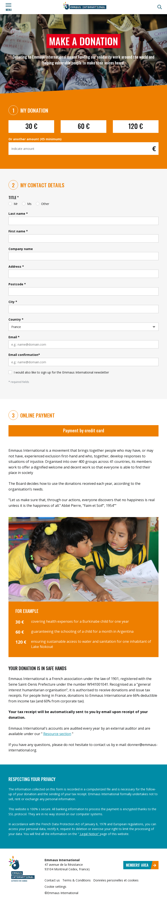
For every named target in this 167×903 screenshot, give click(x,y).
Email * (14, 337)
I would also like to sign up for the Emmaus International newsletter (61, 372)
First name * (18, 231)
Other (45, 204)
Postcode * (17, 284)
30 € (31, 126)
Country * (15, 319)
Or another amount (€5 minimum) (35, 139)
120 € (136, 126)
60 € (84, 126)
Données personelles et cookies (116, 880)
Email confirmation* (24, 355)
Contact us (52, 880)
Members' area (141, 865)
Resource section (57, 733)
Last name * (18, 213)
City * (12, 302)
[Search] (159, 7)
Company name (20, 249)
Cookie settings (55, 886)
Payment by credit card (83, 430)
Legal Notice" (89, 834)
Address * (16, 266)
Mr (16, 204)
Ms (29, 204)
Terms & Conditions (76, 880)
